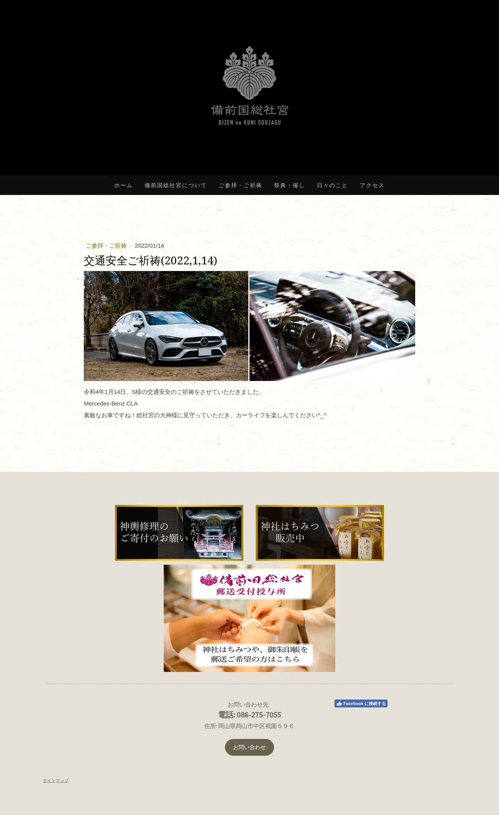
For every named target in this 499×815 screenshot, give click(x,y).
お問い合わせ (249, 747)
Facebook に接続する (361, 703)
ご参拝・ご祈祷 (240, 185)
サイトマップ (56, 780)
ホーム (123, 185)
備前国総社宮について (176, 185)
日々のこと (332, 185)
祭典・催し (289, 185)
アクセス (372, 185)
